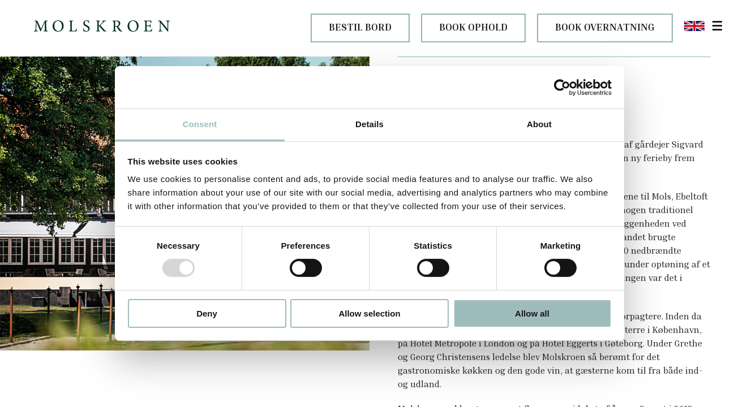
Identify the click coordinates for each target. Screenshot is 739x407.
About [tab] (539, 124)
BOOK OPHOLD (473, 27)
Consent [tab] (200, 124)
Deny (206, 313)
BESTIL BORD (360, 27)
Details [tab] (369, 124)
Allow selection (369, 313)
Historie (82, 380)
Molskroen (26, 380)
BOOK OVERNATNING (605, 27)
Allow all (532, 313)
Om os (56, 380)
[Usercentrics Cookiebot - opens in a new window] (562, 87)
